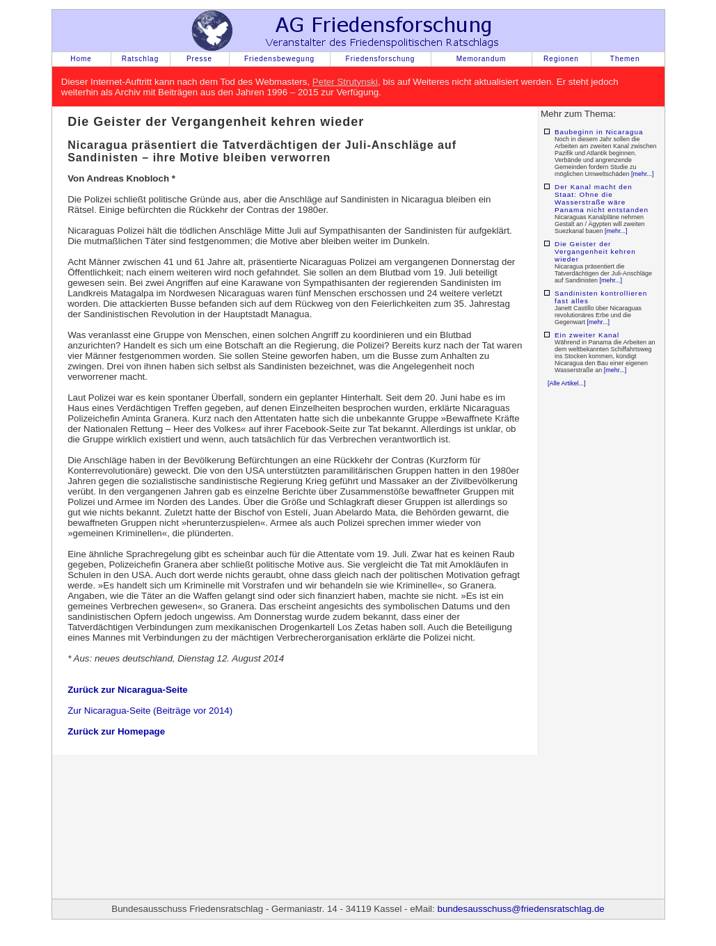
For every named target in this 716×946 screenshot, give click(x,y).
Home (81, 59)
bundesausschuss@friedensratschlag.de (520, 909)
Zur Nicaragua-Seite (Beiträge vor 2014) (149, 710)
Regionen (561, 59)
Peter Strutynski (345, 82)
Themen (625, 59)
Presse (199, 59)
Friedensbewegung (279, 59)
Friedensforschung (380, 59)
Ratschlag (140, 59)
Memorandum (481, 59)
